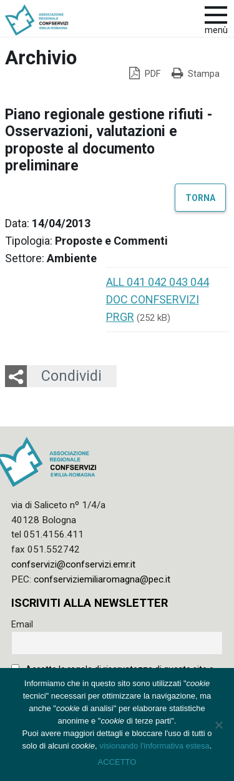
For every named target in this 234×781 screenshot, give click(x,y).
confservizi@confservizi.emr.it (73, 564)
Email (22, 624)
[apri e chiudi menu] (216, 13)
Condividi (71, 376)
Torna (200, 197)
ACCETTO (117, 762)
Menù (216, 30)
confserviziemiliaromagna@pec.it (102, 579)
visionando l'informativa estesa (154, 745)
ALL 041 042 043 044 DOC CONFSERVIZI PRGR (157, 299)
